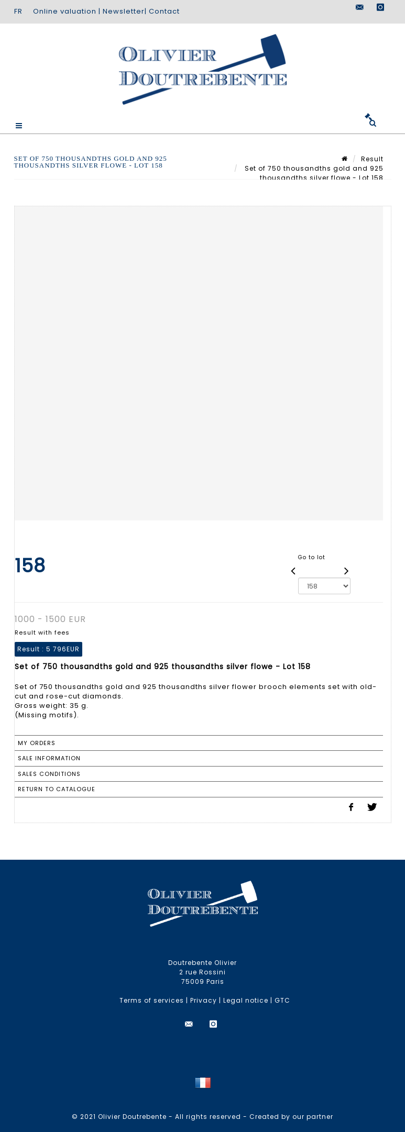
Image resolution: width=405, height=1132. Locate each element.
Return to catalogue (56, 789)
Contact (164, 11)
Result (372, 158)
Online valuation (64, 11)
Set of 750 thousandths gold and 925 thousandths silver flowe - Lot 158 (313, 173)
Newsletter (124, 11)
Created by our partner (291, 1116)
